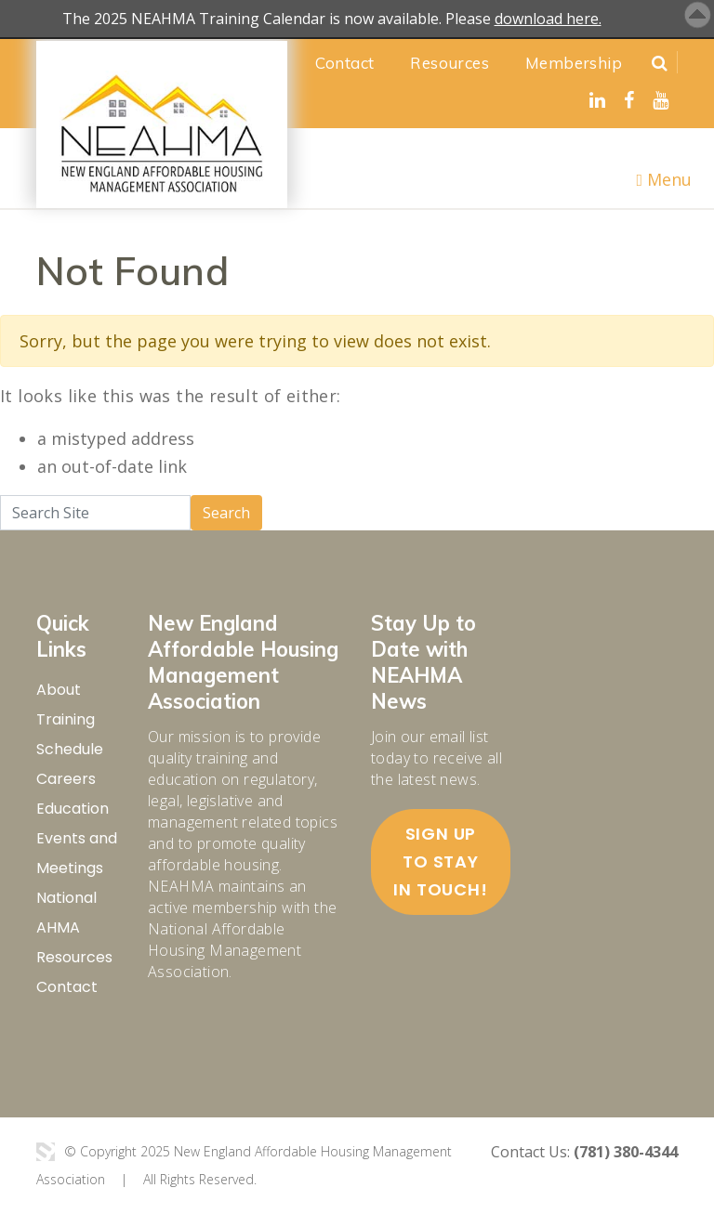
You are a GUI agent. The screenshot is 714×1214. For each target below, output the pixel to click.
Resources (449, 62)
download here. (548, 18)
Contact (345, 62)
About (58, 689)
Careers (66, 779)
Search (226, 513)
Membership (573, 62)
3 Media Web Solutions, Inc (45, 1151)
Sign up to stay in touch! (440, 861)
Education (72, 808)
